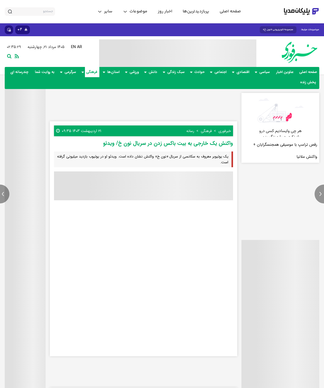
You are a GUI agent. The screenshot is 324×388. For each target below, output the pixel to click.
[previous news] (4, 194)
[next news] (319, 194)
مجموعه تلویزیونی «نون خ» (278, 30)
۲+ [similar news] (22, 29)
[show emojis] (9, 29)
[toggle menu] (135, 11)
